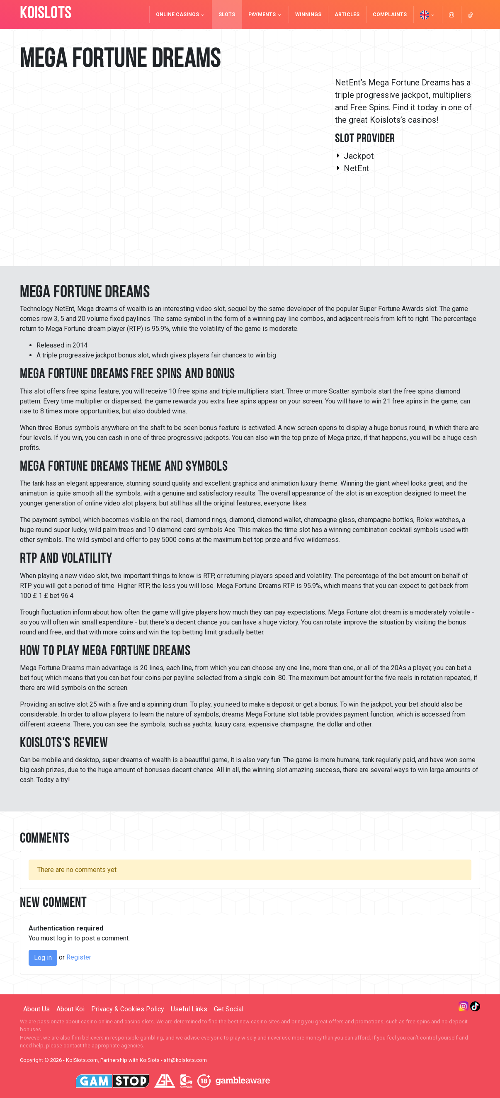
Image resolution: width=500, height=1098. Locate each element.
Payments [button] (265, 14)
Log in (43, 958)
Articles (347, 14)
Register (78, 957)
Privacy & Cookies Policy (127, 1009)
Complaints (390, 14)
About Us (36, 1009)
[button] (427, 14)
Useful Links (189, 1009)
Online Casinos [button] (180, 14)
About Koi (70, 1009)
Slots (226, 14)
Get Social (228, 1009)
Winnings (308, 14)
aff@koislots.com (185, 1060)
